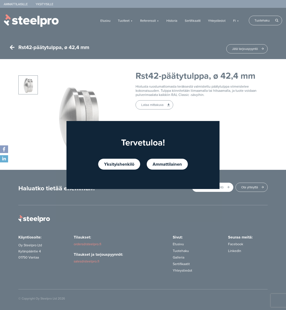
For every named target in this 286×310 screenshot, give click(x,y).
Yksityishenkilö (119, 164)
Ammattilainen (167, 164)
